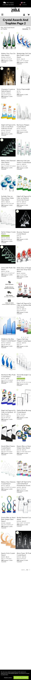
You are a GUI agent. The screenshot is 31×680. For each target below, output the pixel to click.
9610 (4, 27)
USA (23, 2)
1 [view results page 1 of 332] (21, 570)
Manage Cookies (8, 677)
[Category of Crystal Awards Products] (15, 21)
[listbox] (26, 29)
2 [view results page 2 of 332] (22, 570)
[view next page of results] (29, 570)
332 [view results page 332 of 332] (27, 570)
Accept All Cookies (21, 677)
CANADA (23, 5)
